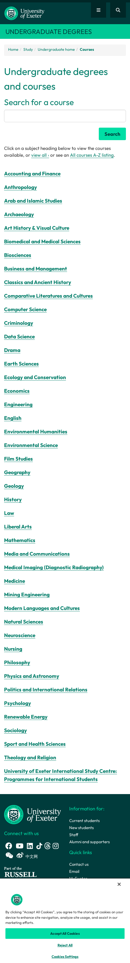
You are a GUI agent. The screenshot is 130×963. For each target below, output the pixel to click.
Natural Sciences (23, 621)
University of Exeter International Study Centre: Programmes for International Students (60, 775)
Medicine (14, 581)
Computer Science (25, 309)
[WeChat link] (9, 855)
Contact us (78, 864)
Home (13, 49)
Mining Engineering (27, 594)
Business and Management (35, 268)
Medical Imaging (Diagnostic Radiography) (54, 567)
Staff (73, 834)
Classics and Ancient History (37, 282)
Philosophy (17, 662)
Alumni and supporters (89, 841)
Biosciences (17, 255)
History (13, 499)
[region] (65, 920)
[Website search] (118, 10)
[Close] (119, 884)
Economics (17, 391)
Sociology (15, 730)
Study (28, 49)
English (12, 418)
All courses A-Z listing (92, 155)
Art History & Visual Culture (36, 228)
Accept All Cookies (65, 933)
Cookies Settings (65, 956)
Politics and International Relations (45, 689)
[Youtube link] (19, 845)
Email (74, 871)
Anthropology (20, 187)
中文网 (32, 856)
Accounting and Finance (32, 173)
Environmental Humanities (35, 431)
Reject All (65, 945)
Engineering (18, 404)
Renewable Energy (25, 716)
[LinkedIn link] (30, 845)
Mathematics (19, 540)
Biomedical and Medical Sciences (42, 241)
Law (9, 513)
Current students (84, 820)
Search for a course (39, 102)
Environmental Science (31, 445)
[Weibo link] (20, 855)
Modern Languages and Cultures (42, 608)
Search (112, 134)
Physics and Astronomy (31, 676)
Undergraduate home (56, 49)
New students (81, 827)
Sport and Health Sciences (35, 744)
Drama (12, 350)
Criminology (18, 323)
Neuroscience (19, 635)
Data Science (19, 336)
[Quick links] (98, 10)
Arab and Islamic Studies (33, 200)
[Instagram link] (56, 845)
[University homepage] (32, 814)
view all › (40, 155)
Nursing (13, 649)
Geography (17, 472)
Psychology (17, 703)
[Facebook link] (8, 845)
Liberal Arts (18, 526)
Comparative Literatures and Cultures (48, 295)
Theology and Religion (30, 757)
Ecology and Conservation (35, 377)
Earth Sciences (21, 363)
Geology (14, 486)
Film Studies (18, 458)
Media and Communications (37, 553)
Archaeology (19, 214)
